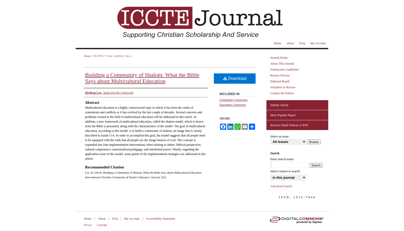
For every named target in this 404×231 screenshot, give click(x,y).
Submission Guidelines (284, 69)
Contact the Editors (282, 93)
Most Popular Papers (283, 115)
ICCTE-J (99, 55)
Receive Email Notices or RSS (289, 125)
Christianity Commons (233, 99)
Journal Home (279, 57)
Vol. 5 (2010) (115, 55)
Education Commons (233, 104)
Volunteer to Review (283, 87)
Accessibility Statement (160, 218)
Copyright (102, 225)
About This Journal (282, 63)
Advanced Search (281, 186)
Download (235, 78)
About (102, 218)
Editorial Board (279, 81)
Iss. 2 (129, 55)
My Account (132, 218)
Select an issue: (279, 136)
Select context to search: (285, 171)
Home (87, 55)
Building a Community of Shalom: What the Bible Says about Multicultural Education (142, 78)
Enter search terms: (282, 159)
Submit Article (279, 105)
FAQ (115, 218)
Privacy (88, 225)
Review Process (280, 75)
